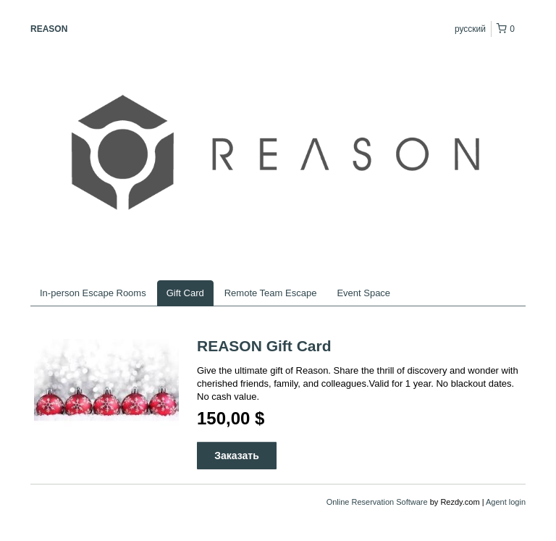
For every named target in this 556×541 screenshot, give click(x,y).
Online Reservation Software (377, 502)
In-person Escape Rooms (93, 293)
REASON (48, 29)
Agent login (506, 502)
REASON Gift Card (264, 345)
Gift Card (185, 293)
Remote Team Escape (270, 293)
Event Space (363, 293)
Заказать (236, 455)
